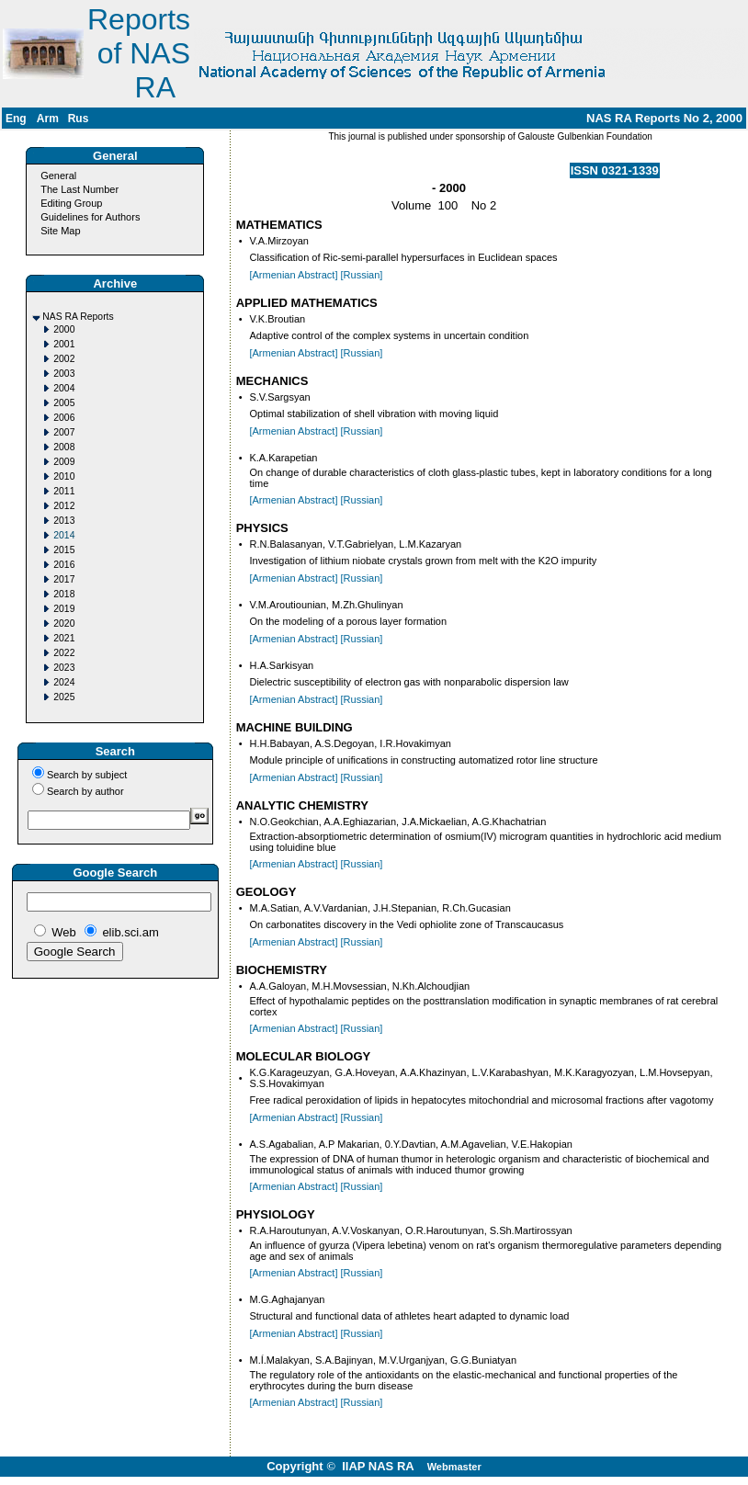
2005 (63, 403)
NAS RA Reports (77, 317)
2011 (63, 491)
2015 (63, 550)
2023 (63, 668)
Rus (78, 118)
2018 (63, 594)
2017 (63, 579)
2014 (63, 535)
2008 (63, 447)
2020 (63, 623)
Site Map (60, 230)
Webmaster (454, 1466)
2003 (63, 373)
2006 (63, 418)
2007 (63, 432)
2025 (63, 697)
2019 (63, 609)
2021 (63, 638)
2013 (63, 521)
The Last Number (79, 189)
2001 (63, 344)
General (58, 175)
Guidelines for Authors (90, 216)
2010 (63, 476)
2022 (63, 653)
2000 (63, 329)
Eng (16, 118)
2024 (63, 682)
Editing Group (71, 203)
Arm (48, 118)
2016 (63, 565)
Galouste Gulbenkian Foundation (584, 136)
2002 (63, 359)
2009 (63, 462)
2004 (63, 388)
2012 (63, 506)
